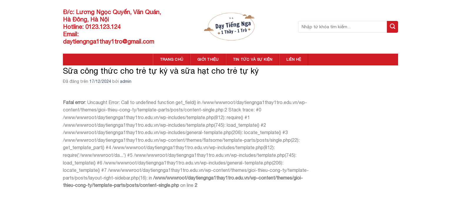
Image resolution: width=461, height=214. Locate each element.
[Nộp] (392, 27)
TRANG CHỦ (171, 59)
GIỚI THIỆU (208, 59)
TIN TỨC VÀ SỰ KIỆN (253, 59)
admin (125, 81)
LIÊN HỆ (293, 59)
